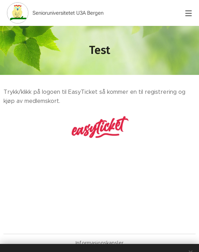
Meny (188, 13)
